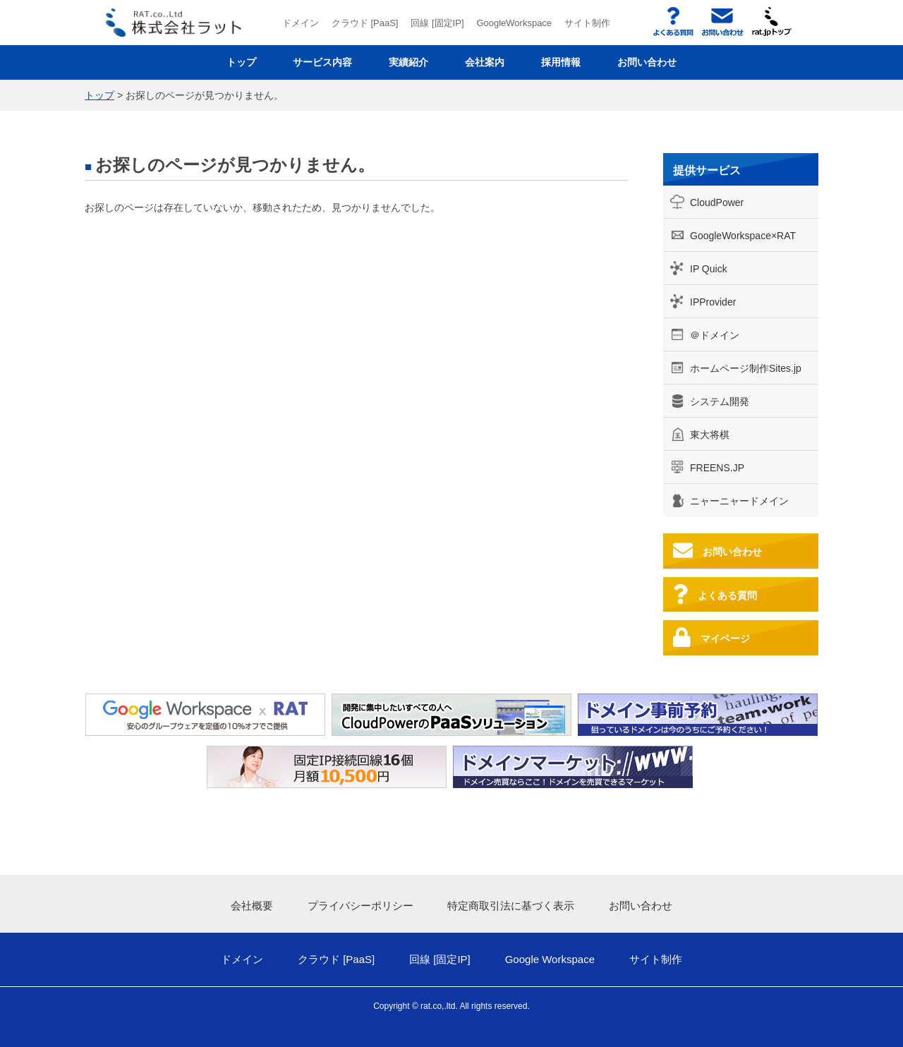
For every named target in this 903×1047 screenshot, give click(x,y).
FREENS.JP (717, 467)
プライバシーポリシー (360, 906)
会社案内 (484, 62)
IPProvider (713, 302)
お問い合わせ (647, 62)
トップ (241, 62)
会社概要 (252, 906)
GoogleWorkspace (514, 23)
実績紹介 (408, 62)
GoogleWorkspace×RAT (743, 235)
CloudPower (717, 202)
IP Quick (708, 268)
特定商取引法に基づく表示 (510, 906)
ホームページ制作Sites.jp (745, 368)
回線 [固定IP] (437, 23)
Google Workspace (550, 959)
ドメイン (300, 23)
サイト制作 (587, 23)
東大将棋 (709, 434)
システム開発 (719, 401)
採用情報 (561, 62)
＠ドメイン (714, 335)
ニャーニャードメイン (739, 501)
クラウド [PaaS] (365, 23)
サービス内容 (322, 62)
